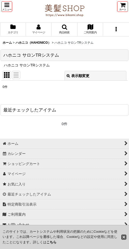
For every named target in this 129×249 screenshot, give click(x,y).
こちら (51, 242)
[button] (6, 6)
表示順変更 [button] (78, 76)
